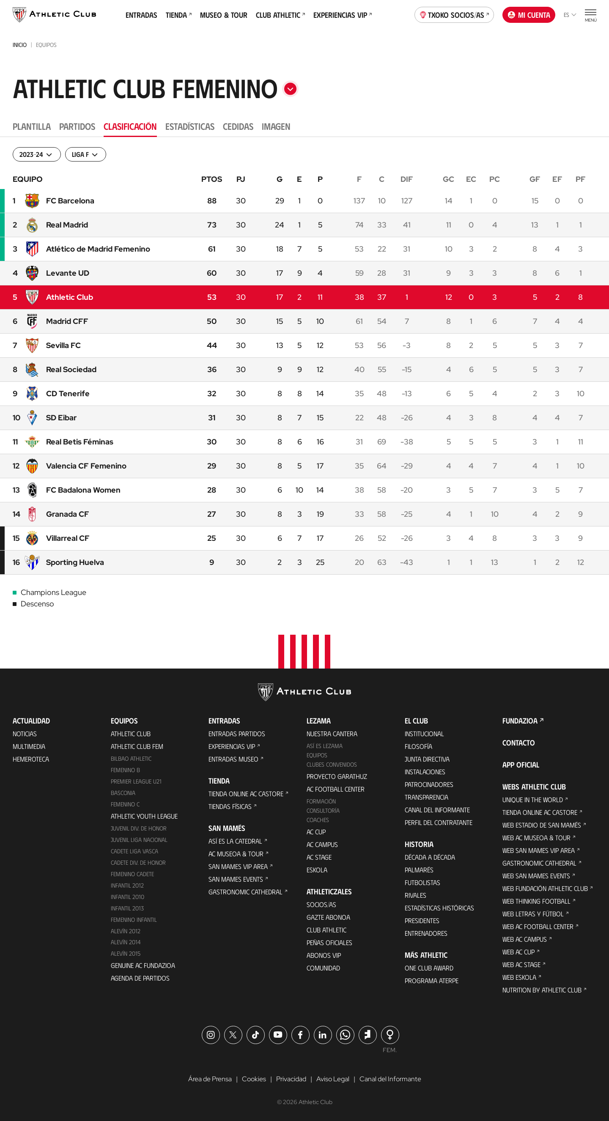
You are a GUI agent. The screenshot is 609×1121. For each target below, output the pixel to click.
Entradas (141, 14)
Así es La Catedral (235, 841)
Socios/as (321, 904)
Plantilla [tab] (32, 126)
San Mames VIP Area (238, 866)
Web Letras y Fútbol (533, 914)
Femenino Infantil (134, 919)
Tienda (179, 14)
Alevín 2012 (125, 931)
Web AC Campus (524, 939)
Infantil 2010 (127, 896)
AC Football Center (336, 789)
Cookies (254, 1078)
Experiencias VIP (342, 14)
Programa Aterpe (431, 980)
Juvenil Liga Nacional (139, 839)
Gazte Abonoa (328, 917)
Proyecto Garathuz (337, 776)
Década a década (430, 857)
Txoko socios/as (454, 14)
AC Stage (319, 857)
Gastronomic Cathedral (245, 892)
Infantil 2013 (127, 908)
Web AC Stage (521, 964)
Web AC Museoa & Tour (536, 837)
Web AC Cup (518, 952)
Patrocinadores (429, 784)
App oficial (520, 764)
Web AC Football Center (537, 926)
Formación (321, 801)
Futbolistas (422, 882)
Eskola (317, 870)
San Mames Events (235, 879)
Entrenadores (426, 933)
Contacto (518, 742)
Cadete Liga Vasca (134, 851)
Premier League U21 (136, 781)
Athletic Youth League (144, 816)
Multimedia (29, 746)
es (570, 14)
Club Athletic (280, 14)
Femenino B (125, 769)
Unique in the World (532, 799)
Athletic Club (131, 733)
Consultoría (323, 810)
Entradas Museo (233, 759)
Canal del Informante (437, 810)
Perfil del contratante (438, 822)
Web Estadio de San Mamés (541, 825)
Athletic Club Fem (137, 746)
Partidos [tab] (77, 126)
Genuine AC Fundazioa (143, 965)
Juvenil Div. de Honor (139, 828)
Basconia (123, 792)
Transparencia (426, 797)
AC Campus (322, 844)
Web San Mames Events (536, 876)
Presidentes (422, 920)
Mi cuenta (529, 14)
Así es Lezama (325, 745)
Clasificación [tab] (130, 126)
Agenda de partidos (140, 978)
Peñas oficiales (329, 942)
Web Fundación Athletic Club (545, 888)
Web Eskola (519, 977)
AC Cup (316, 832)
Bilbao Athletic (131, 758)
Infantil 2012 (127, 885)
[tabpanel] (304, 373)
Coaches (318, 819)
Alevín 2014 (126, 942)
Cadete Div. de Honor (138, 862)
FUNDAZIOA (520, 720)
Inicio (20, 44)
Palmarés (419, 870)
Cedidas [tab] (238, 126)
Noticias (25, 733)
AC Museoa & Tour (235, 854)
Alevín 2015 (125, 953)
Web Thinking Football (536, 901)
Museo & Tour (223, 14)
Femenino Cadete (132, 873)
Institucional (424, 733)
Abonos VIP (324, 955)
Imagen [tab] (276, 126)
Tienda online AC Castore (245, 793)
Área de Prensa (210, 1078)
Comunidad (323, 968)
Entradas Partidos (236, 733)
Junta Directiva (427, 759)
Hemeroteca (31, 759)
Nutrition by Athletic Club (542, 990)
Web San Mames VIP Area (538, 850)
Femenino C (125, 804)
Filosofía (418, 746)
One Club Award (429, 968)
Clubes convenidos (332, 764)
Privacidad (291, 1078)
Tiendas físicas (230, 806)
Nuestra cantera (332, 733)
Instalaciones (425, 771)
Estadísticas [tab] (189, 126)
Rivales (415, 895)
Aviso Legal (332, 1078)
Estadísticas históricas (439, 908)
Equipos (317, 755)
